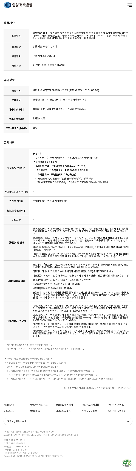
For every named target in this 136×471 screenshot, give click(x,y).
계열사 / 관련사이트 (17, 421)
